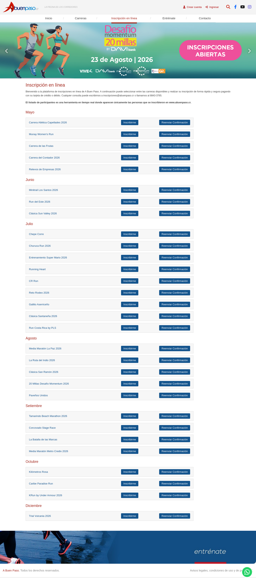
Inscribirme (129, 122)
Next (249, 51)
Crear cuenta (192, 7)
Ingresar (212, 7)
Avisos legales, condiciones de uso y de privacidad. (221, 570)
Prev (6, 51)
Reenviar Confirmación (175, 122)
